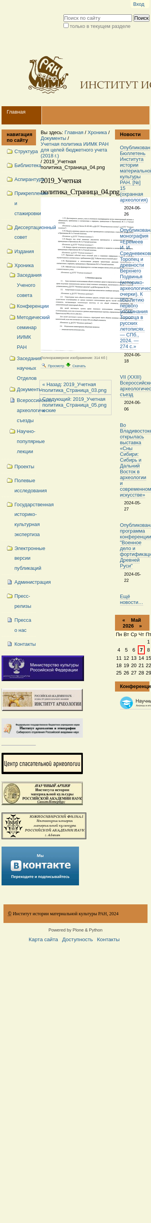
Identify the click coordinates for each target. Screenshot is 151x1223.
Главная (16, 112)
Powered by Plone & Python (75, 930)
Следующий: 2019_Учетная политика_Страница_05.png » (74, 405)
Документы (53, 138)
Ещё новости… (131, 599)
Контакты (108, 939)
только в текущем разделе (100, 26)
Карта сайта (43, 939)
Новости (130, 134)
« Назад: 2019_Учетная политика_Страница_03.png (74, 387)
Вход (138, 4)
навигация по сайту (19, 137)
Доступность (77, 939)
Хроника (97, 132)
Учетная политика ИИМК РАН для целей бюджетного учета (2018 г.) (74, 150)
